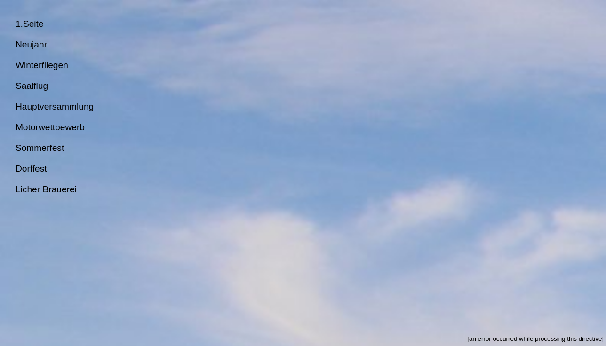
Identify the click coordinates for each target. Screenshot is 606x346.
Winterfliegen (42, 65)
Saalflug (32, 86)
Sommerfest (40, 148)
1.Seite (30, 24)
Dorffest (31, 168)
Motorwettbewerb (50, 127)
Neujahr (31, 44)
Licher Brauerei (46, 189)
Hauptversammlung (55, 106)
